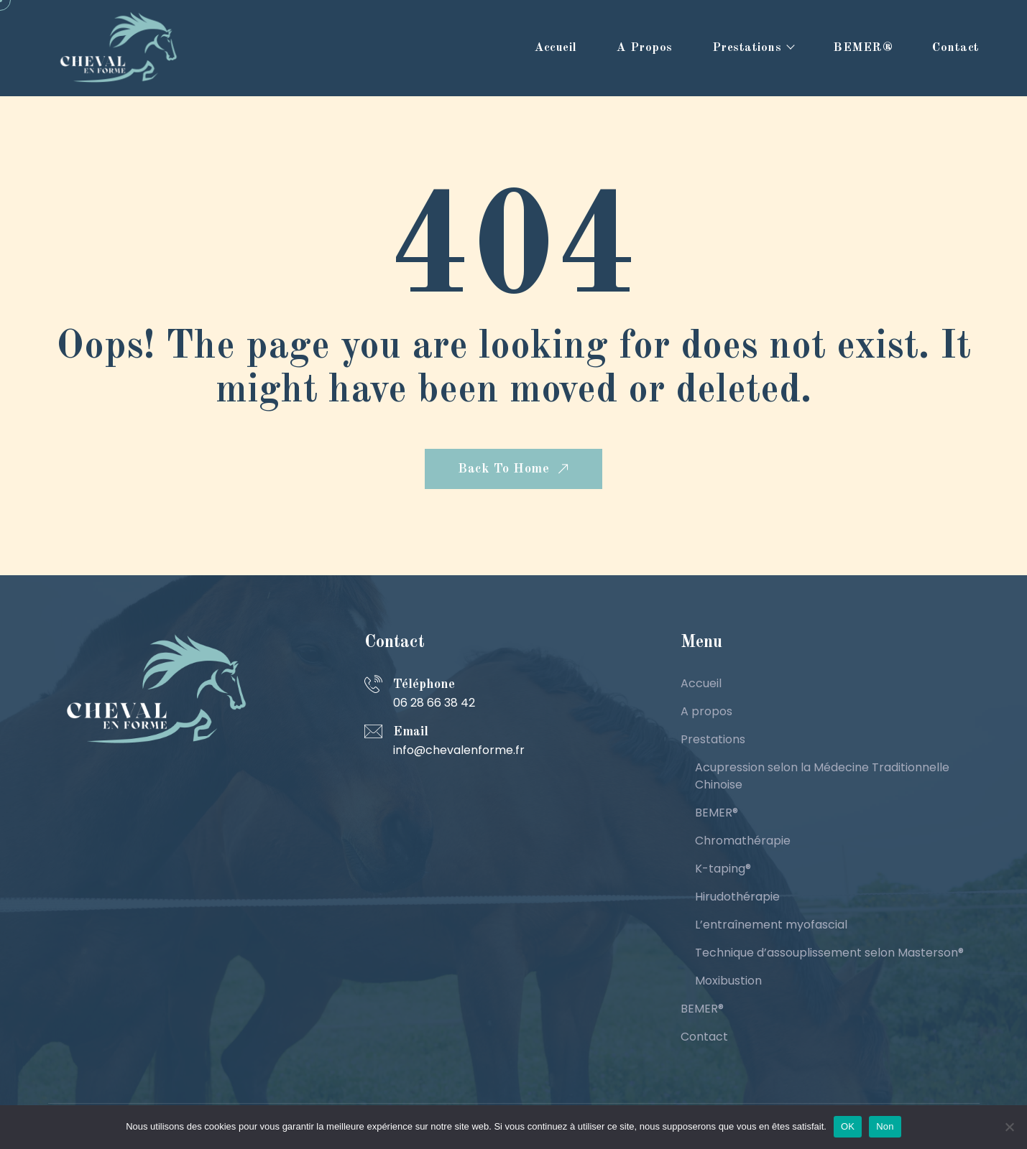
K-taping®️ (723, 868)
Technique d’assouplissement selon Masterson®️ (829, 952)
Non (885, 1126)
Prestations (747, 48)
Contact (956, 48)
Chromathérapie (743, 840)
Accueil (556, 48)
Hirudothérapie (737, 896)
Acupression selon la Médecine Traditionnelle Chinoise (822, 776)
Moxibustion (728, 980)
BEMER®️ (863, 48)
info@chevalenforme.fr (459, 750)
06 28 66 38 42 (434, 702)
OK (848, 1126)
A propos (645, 48)
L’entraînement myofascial (771, 924)
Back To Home (515, 469)
